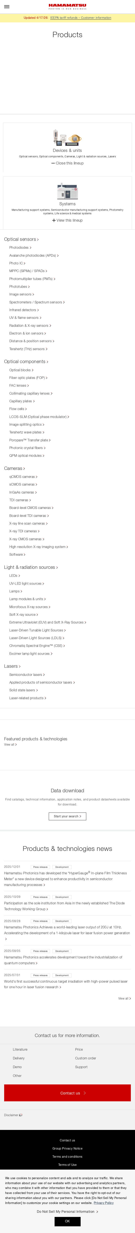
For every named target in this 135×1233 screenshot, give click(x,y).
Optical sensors (20, 239)
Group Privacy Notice (67, 1148)
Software (16, 555)
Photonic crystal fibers (26, 448)
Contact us (67, 1140)
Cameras (13, 468)
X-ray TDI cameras (23, 531)
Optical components (25, 362)
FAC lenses (17, 385)
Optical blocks (20, 370)
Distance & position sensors (30, 341)
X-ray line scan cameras (27, 523)
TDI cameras (18, 500)
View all (9, 744)
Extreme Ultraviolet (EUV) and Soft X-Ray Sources (46, 622)
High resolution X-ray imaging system (37, 547)
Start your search (66, 816)
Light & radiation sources (29, 567)
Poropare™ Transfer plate (28, 440)
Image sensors (20, 294)
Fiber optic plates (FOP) (27, 378)
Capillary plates (20, 401)
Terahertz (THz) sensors (27, 349)
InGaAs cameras (21, 492)
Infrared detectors (22, 310)
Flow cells (16, 409)
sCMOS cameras (22, 484)
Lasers (11, 666)
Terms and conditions (67, 1156)
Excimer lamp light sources (29, 654)
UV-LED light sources (25, 584)
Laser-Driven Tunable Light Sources (36, 630)
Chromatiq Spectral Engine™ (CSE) (35, 646)
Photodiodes (19, 248)
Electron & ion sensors (26, 333)
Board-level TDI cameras (27, 516)
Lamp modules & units (26, 599)
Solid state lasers (22, 690)
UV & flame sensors (24, 318)
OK (67, 1221)
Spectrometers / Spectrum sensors (35, 302)
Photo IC (16, 263)
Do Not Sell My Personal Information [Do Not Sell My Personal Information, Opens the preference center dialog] (66, 1212)
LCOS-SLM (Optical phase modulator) (37, 417)
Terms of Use (67, 1165)
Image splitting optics (25, 425)
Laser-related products (26, 698)
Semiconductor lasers (25, 675)
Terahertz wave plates (25, 432)
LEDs (13, 576)
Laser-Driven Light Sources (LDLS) (35, 638)
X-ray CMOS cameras (25, 539)
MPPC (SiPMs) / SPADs (27, 271)
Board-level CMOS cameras (30, 508)
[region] (67, 1201)
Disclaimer (11, 1115)
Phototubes (18, 287)
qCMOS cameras (22, 477)
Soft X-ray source (22, 615)
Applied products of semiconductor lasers (40, 682)
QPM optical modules (25, 456)
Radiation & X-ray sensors (29, 326)
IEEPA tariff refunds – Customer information (80, 17)
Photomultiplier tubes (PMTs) (31, 279)
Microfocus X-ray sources (28, 607)
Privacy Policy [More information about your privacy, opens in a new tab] (104, 1203)
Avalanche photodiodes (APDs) (32, 255)
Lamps (14, 591)
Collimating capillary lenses (29, 393)
